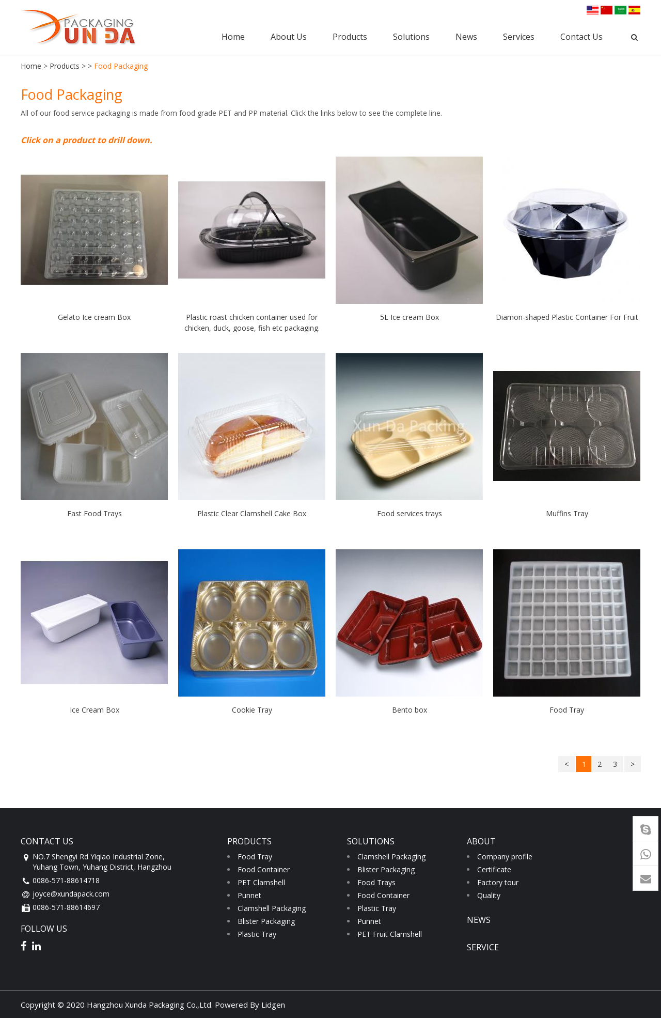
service (483, 947)
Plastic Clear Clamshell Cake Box (251, 513)
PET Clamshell (261, 882)
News (466, 36)
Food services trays (409, 513)
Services (518, 36)
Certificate (494, 869)
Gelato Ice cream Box (94, 317)
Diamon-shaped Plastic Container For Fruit (567, 317)
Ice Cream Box (94, 710)
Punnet (249, 895)
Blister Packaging (266, 921)
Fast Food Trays (94, 513)
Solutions (411, 36)
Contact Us (581, 36)
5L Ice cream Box (409, 317)
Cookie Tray (252, 710)
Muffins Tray (567, 513)
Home (233, 36)
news (479, 920)
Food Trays (376, 882)
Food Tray (566, 710)
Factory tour (497, 882)
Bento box (409, 710)
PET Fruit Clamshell (389, 934)
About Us (289, 36)
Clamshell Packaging (272, 908)
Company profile (504, 856)
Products (350, 36)
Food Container (264, 869)
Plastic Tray (257, 934)
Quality (488, 895)
